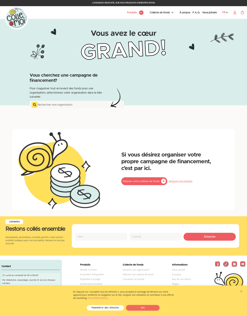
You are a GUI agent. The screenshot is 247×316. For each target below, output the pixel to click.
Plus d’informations (98, 297)
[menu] (135, 12)
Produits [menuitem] (132, 12)
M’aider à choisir (88, 269)
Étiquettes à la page (90, 279)
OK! (143, 308)
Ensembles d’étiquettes (92, 274)
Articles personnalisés (91, 283)
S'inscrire (209, 236)
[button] (226, 12)
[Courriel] (155, 237)
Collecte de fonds (160, 12)
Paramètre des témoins (105, 308)
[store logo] (17, 18)
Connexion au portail (133, 279)
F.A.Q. (196, 12)
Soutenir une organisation (136, 269)
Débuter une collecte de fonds (138, 274)
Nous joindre (209, 12)
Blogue (175, 283)
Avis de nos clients (181, 279)
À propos (184, 12)
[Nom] (101, 237)
